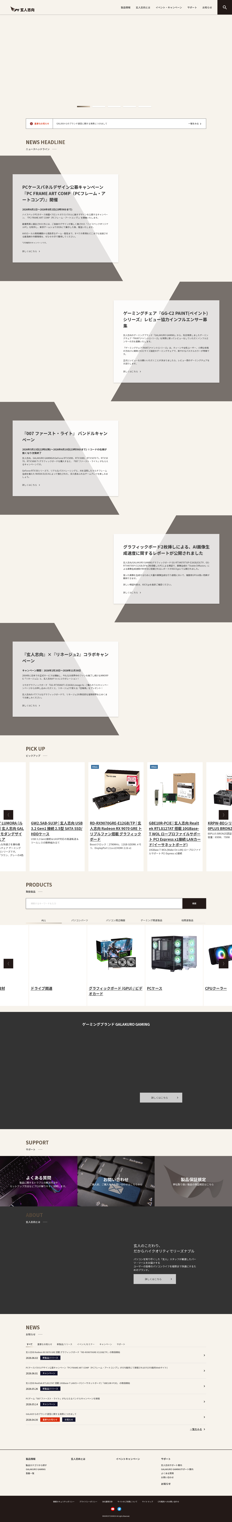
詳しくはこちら (31, 251)
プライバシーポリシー (88, 1501)
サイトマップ (147, 1501)
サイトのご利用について (127, 1501)
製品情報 (125, 7)
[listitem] (198, 1429)
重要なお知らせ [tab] (44, 1344)
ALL (43, 920)
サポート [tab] (121, 1344)
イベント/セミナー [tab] (86, 1344)
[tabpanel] (116, 1391)
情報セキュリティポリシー (64, 1501)
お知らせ (207, 7)
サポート (192, 7)
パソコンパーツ (79, 920)
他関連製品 (187, 920)
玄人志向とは (143, 7)
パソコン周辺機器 (115, 920)
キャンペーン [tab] (105, 1344)
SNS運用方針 (107, 1501)
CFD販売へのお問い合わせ (168, 1501)
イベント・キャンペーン (169, 7)
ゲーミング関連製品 (151, 920)
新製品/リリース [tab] (64, 1344)
